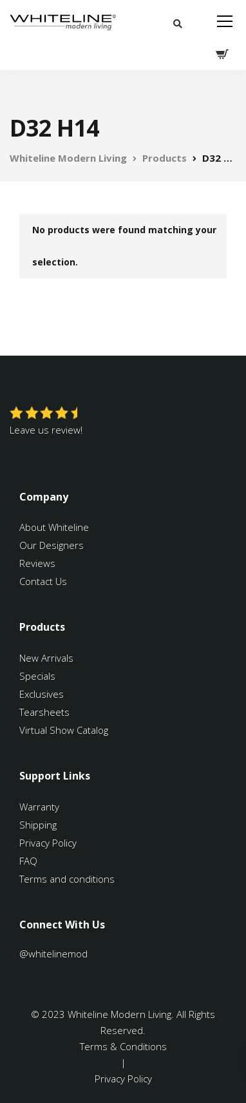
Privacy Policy (48, 842)
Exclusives (41, 693)
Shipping (38, 824)
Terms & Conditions (123, 1046)
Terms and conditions (67, 878)
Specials (37, 675)
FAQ (28, 860)
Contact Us (43, 581)
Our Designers (51, 545)
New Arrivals (46, 657)
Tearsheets (44, 711)
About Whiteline (54, 527)
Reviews (37, 563)
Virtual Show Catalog (65, 730)
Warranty (40, 806)
